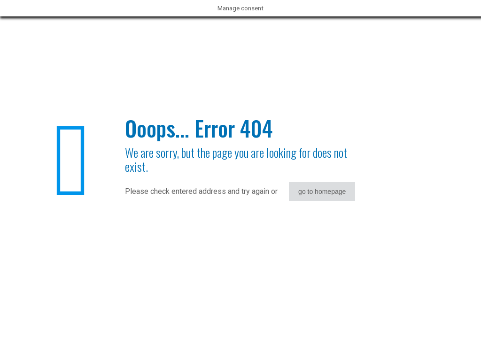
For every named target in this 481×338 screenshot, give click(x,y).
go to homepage (322, 191)
